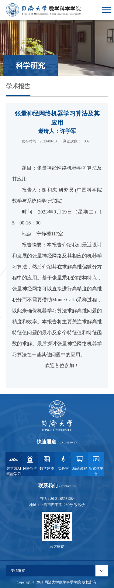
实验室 (63, 463)
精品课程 (79, 463)
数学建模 (47, 463)
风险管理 (30, 463)
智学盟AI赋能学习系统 (13, 465)
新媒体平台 (96, 465)
